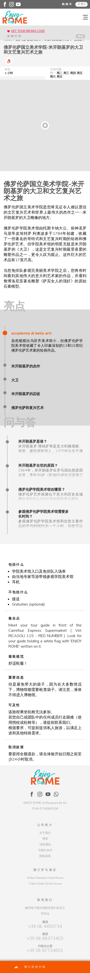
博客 (45, 839)
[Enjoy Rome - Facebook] (4, 4)
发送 (80, 36)
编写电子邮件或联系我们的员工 (45, 908)
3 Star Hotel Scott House (45, 884)
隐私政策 (45, 856)
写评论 (45, 914)
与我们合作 (45, 850)
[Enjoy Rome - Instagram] (11, 4)
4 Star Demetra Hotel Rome (45, 878)
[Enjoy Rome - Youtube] (18, 4)
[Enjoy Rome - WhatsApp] (56, 794)
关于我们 (45, 833)
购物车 (67, 4)
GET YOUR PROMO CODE (28, 31)
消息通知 (45, 844)
